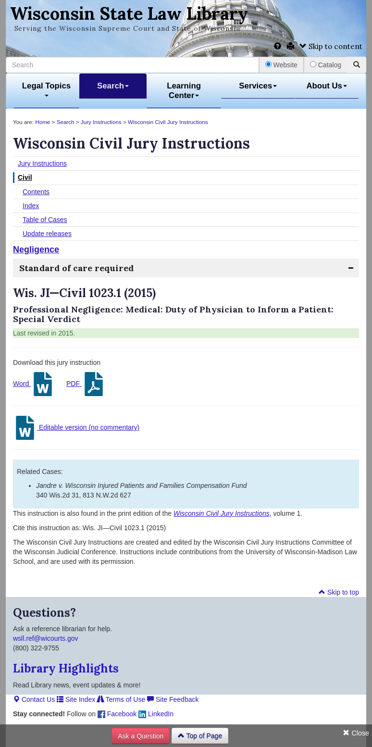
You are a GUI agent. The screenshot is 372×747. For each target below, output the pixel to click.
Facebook (117, 714)
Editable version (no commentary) (76, 428)
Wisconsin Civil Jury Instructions (168, 122)
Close (356, 733)
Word (34, 384)
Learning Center (184, 90)
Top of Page (200, 736)
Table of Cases (45, 220)
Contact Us (34, 699)
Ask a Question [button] (140, 736)
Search (113, 85)
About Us (326, 85)
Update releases (47, 233)
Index (31, 206)
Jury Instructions (101, 122)
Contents (36, 192)
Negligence (36, 249)
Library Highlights (66, 668)
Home (42, 122)
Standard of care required (76, 268)
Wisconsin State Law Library (129, 13)
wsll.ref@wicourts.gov (45, 638)
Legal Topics (46, 89)
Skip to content (330, 46)
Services (258, 85)
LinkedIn (156, 714)
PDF (86, 384)
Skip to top (339, 592)
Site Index (76, 699)
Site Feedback (172, 699)
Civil (25, 177)
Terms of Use (121, 699)
